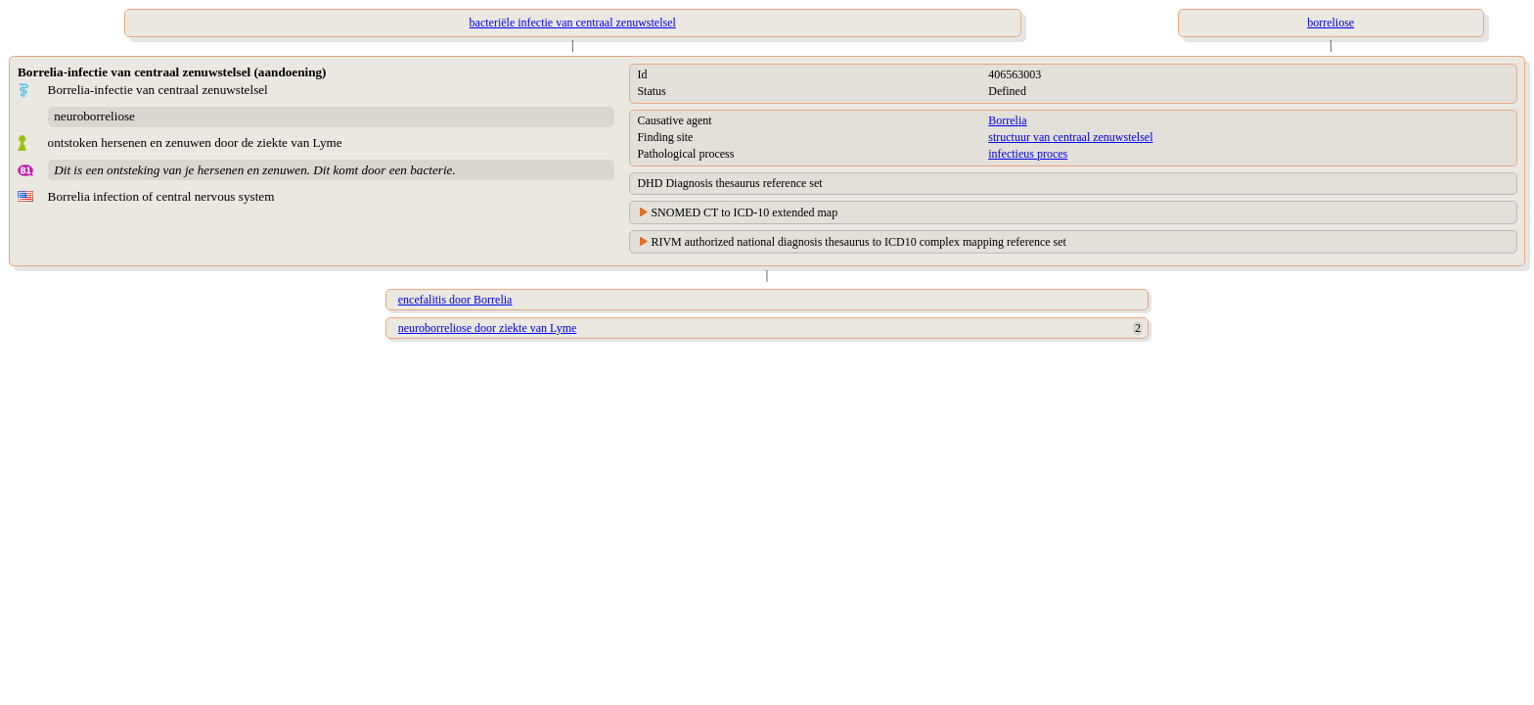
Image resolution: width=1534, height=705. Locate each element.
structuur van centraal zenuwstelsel (1070, 137)
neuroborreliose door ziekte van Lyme (487, 328)
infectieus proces (1027, 154)
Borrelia (1007, 120)
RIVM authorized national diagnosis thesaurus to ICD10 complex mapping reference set (858, 242)
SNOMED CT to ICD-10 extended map (744, 212)
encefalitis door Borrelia (455, 299)
